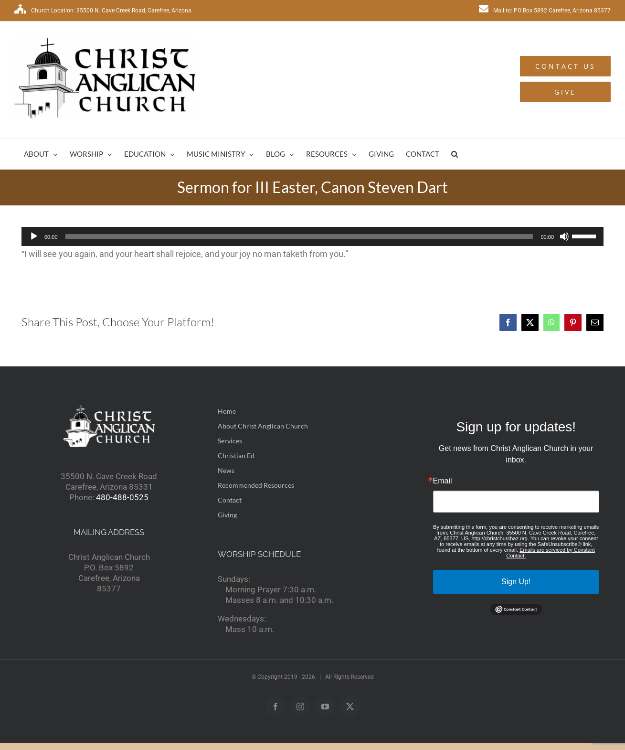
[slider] (299, 236)
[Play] (34, 236)
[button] (454, 154)
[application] (312, 236)
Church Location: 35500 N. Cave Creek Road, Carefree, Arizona (102, 10)
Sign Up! (515, 582)
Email (442, 481)
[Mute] (564, 236)
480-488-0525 (122, 497)
